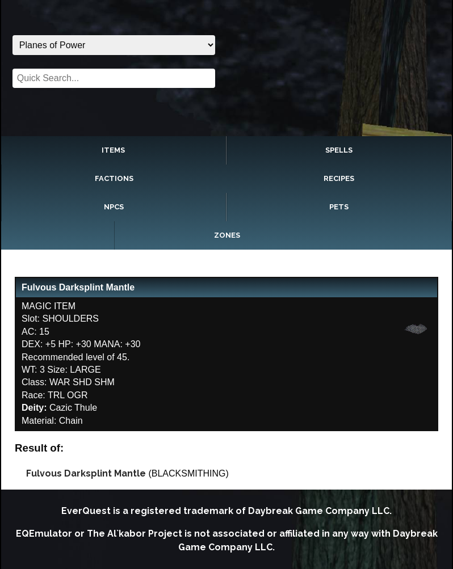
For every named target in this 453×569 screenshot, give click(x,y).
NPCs (114, 207)
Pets (339, 207)
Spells (339, 150)
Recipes (339, 178)
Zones (227, 235)
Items (113, 150)
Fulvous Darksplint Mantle (86, 473)
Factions (114, 178)
